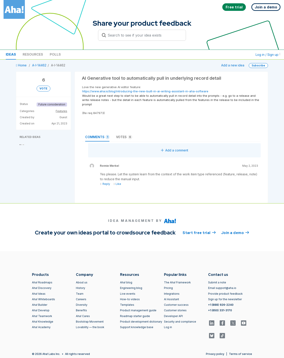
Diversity (81, 304)
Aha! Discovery (41, 288)
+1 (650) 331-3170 (220, 310)
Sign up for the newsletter (225, 299)
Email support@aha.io (222, 288)
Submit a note (217, 282)
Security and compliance (180, 321)
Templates (127, 304)
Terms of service (240, 354)
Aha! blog (126, 282)
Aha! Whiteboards (43, 299)
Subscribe (258, 65)
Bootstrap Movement (90, 321)
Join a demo (235, 232)
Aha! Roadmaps (42, 282)
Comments (97, 137)
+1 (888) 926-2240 (220, 304)
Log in (168, 327)
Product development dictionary (141, 321)
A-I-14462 (39, 65)
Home (22, 65)
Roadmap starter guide (135, 316)
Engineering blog (131, 288)
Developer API (173, 316)
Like (117, 184)
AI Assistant (171, 299)
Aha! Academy (41, 327)
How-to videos (130, 299)
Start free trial (199, 232)
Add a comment (174, 150)
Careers (81, 299)
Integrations (171, 293)
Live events (127, 293)
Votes (124, 137)
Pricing (168, 288)
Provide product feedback (225, 293)
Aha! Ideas (38, 293)
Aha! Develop (40, 310)
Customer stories (175, 310)
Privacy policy (215, 354)
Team (79, 293)
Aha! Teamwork (42, 316)
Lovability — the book (90, 327)
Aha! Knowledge (42, 321)
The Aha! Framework (177, 282)
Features (61, 111)
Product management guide (138, 310)
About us (81, 282)
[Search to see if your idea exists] (144, 35)
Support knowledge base (136, 327)
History (80, 288)
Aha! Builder (39, 304)
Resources (33, 54)
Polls (55, 54)
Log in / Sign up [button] (268, 54)
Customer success (176, 304)
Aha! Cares (83, 316)
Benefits (81, 310)
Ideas (11, 54)
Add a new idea (232, 65)
